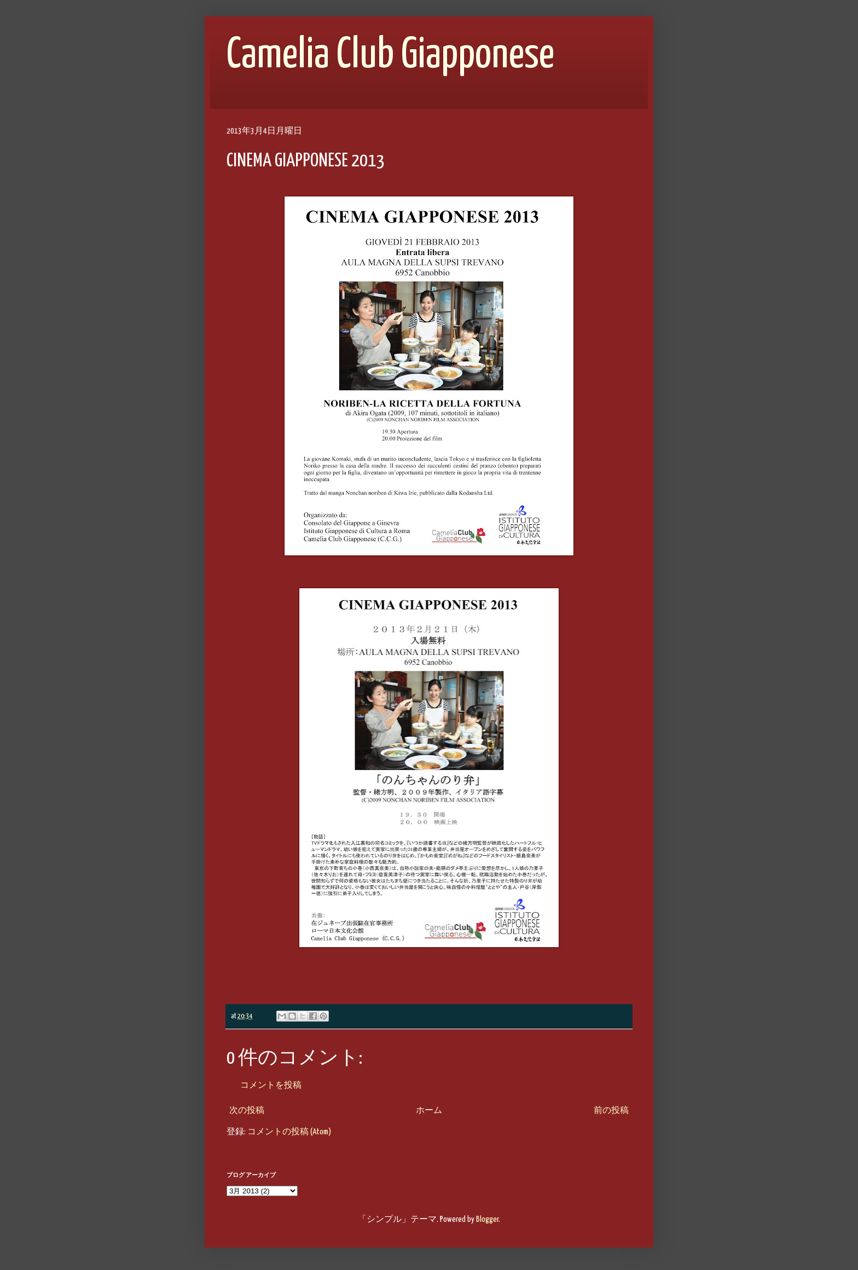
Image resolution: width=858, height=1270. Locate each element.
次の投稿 (246, 1110)
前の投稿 (611, 1110)
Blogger (487, 1219)
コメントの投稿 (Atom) (289, 1132)
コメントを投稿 (271, 1085)
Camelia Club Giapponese (390, 55)
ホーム (429, 1110)
